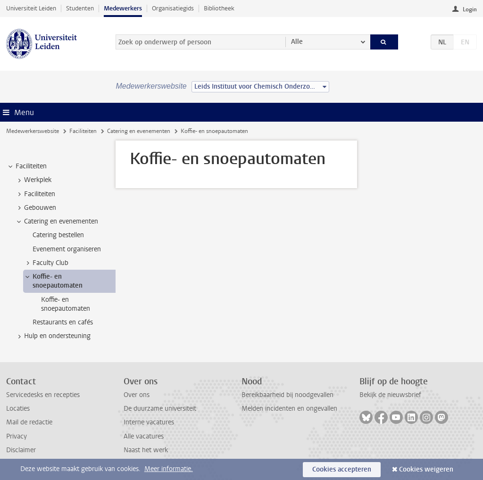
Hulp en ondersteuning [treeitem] (53, 336)
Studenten (80, 8)
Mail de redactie (29, 422)
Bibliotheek (219, 8)
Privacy (16, 436)
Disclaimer (21, 450)
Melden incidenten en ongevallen (289, 408)
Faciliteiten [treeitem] (27, 166)
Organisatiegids (173, 8)
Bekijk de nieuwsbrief (390, 394)
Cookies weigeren (426, 469)
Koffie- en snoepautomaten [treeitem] (53, 281)
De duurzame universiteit (160, 408)
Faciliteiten (83, 131)
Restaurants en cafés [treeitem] (63, 322)
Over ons (137, 394)
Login (470, 9)
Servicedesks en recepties (43, 394)
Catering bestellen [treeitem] (58, 235)
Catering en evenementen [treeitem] (56, 221)
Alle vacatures (144, 436)
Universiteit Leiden (31, 8)
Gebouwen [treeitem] (35, 208)
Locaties (18, 408)
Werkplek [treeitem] (33, 180)
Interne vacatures (149, 422)
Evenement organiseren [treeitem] (67, 249)
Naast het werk (146, 450)
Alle (297, 41)
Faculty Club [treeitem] (46, 263)
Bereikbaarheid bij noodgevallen (287, 394)
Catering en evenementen (138, 131)
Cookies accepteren (341, 469)
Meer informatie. (168, 468)
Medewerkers (123, 8)
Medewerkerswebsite (32, 131)
